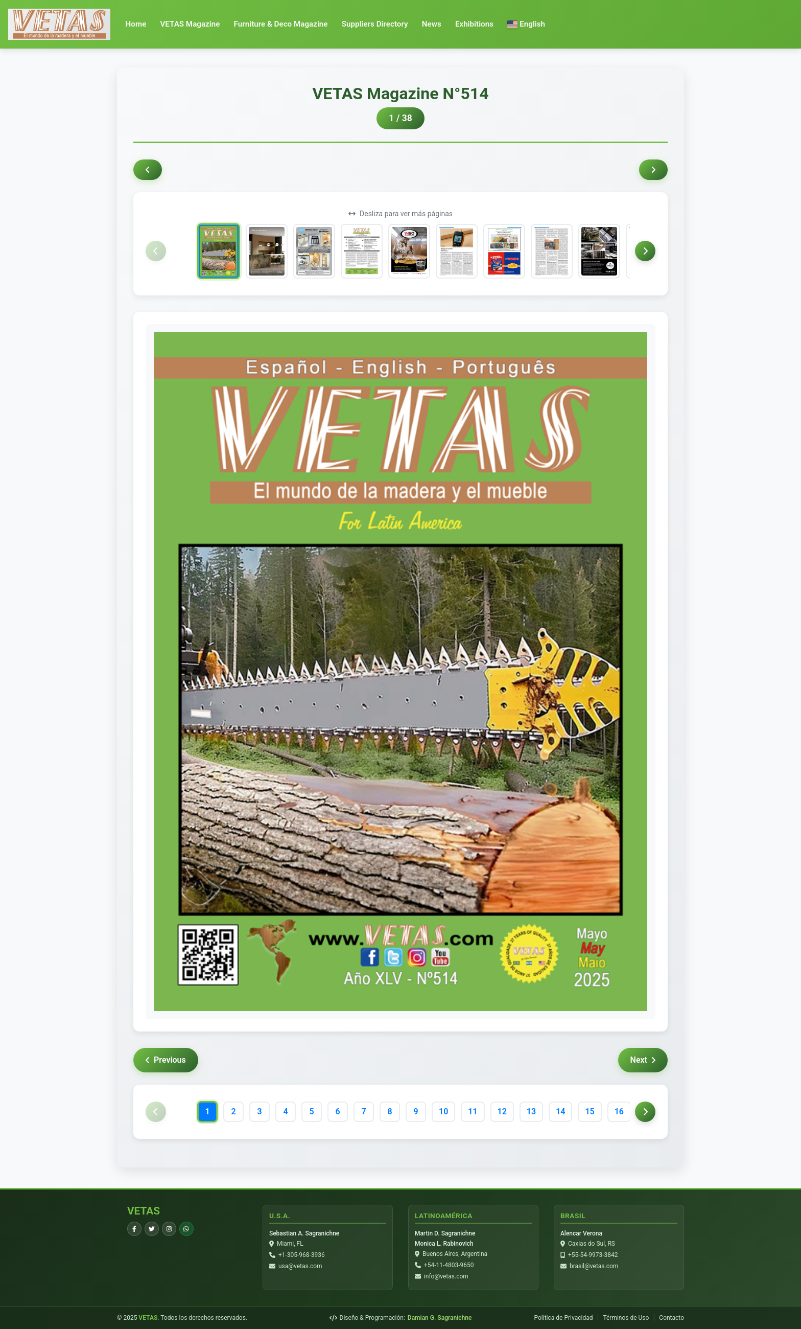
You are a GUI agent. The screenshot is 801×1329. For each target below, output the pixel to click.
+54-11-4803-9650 (449, 1265)
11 (472, 1111)
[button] (526, 24)
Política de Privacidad (563, 1317)
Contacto (671, 1317)
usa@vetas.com (300, 1266)
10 (443, 1111)
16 (619, 1111)
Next (642, 1060)
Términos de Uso (626, 1317)
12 (502, 1111)
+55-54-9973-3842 (593, 1255)
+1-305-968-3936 (301, 1255)
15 (589, 1111)
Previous (166, 1060)
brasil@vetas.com (594, 1266)
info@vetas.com (446, 1276)
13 (531, 1111)
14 (560, 1111)
